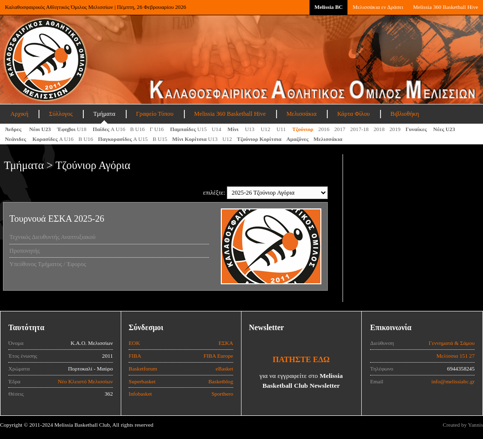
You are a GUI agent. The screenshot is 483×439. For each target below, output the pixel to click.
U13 (250, 129)
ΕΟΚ (134, 343)
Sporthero (222, 394)
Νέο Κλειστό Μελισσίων (85, 381)
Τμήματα (104, 113)
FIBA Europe (218, 356)
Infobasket (140, 394)
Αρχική (19, 113)
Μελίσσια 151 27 (455, 356)
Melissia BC (328, 7)
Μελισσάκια (301, 113)
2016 (323, 129)
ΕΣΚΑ (225, 343)
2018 (379, 129)
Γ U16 (157, 129)
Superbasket (142, 381)
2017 (339, 129)
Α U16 (109, 129)
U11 (281, 129)
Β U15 (160, 139)
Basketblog (220, 381)
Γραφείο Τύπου (154, 113)
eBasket (224, 368)
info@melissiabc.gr (453, 381)
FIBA (135, 356)
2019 (394, 129)
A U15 (123, 139)
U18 (72, 129)
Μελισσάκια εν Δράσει (377, 7)
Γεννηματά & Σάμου (452, 343)
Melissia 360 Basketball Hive (445, 7)
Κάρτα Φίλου (353, 113)
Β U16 (137, 129)
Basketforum (143, 368)
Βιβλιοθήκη (404, 113)
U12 (266, 129)
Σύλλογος (60, 113)
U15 (188, 129)
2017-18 (359, 129)
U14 (217, 129)
